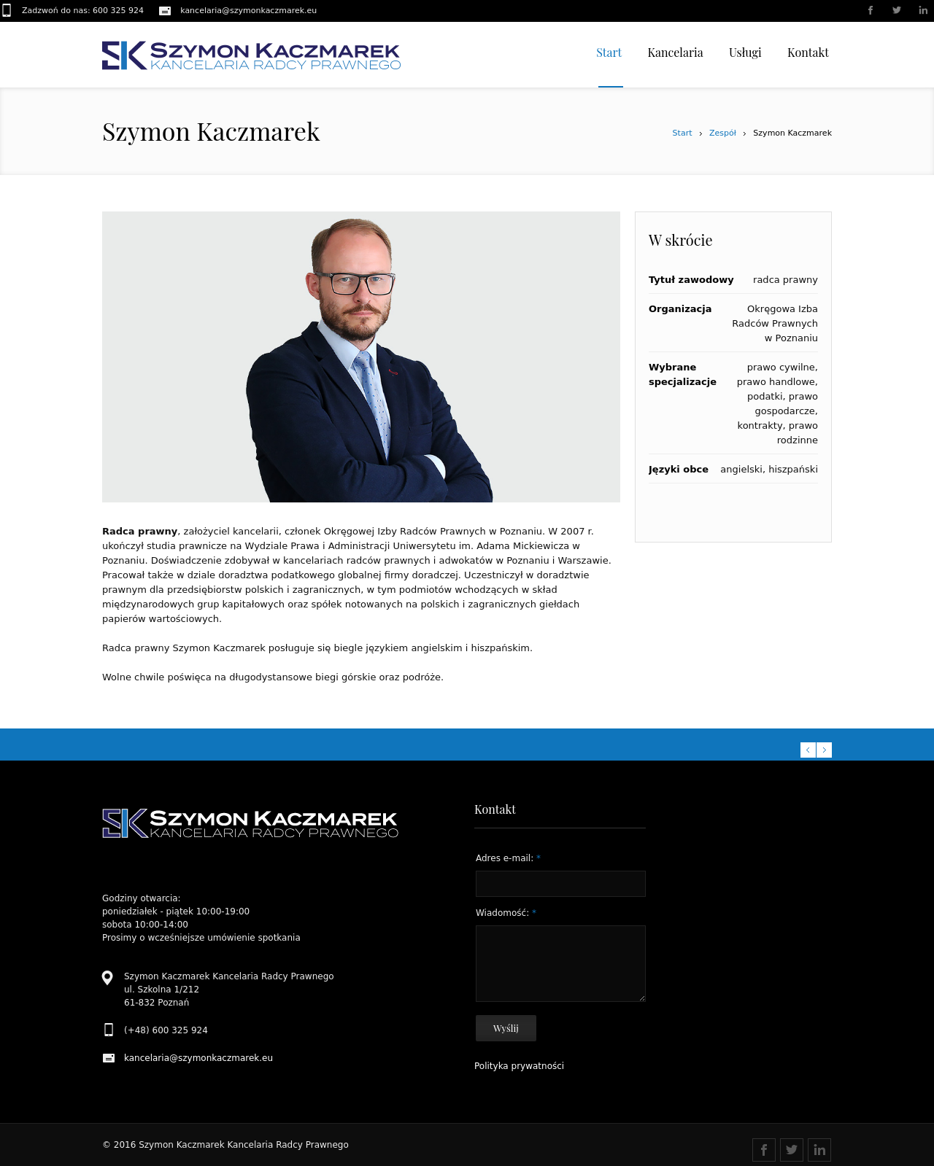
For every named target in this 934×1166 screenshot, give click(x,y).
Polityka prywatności (519, 1066)
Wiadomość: (506, 913)
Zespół (722, 133)
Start (682, 133)
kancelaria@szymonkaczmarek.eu (248, 10)
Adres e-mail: (508, 858)
